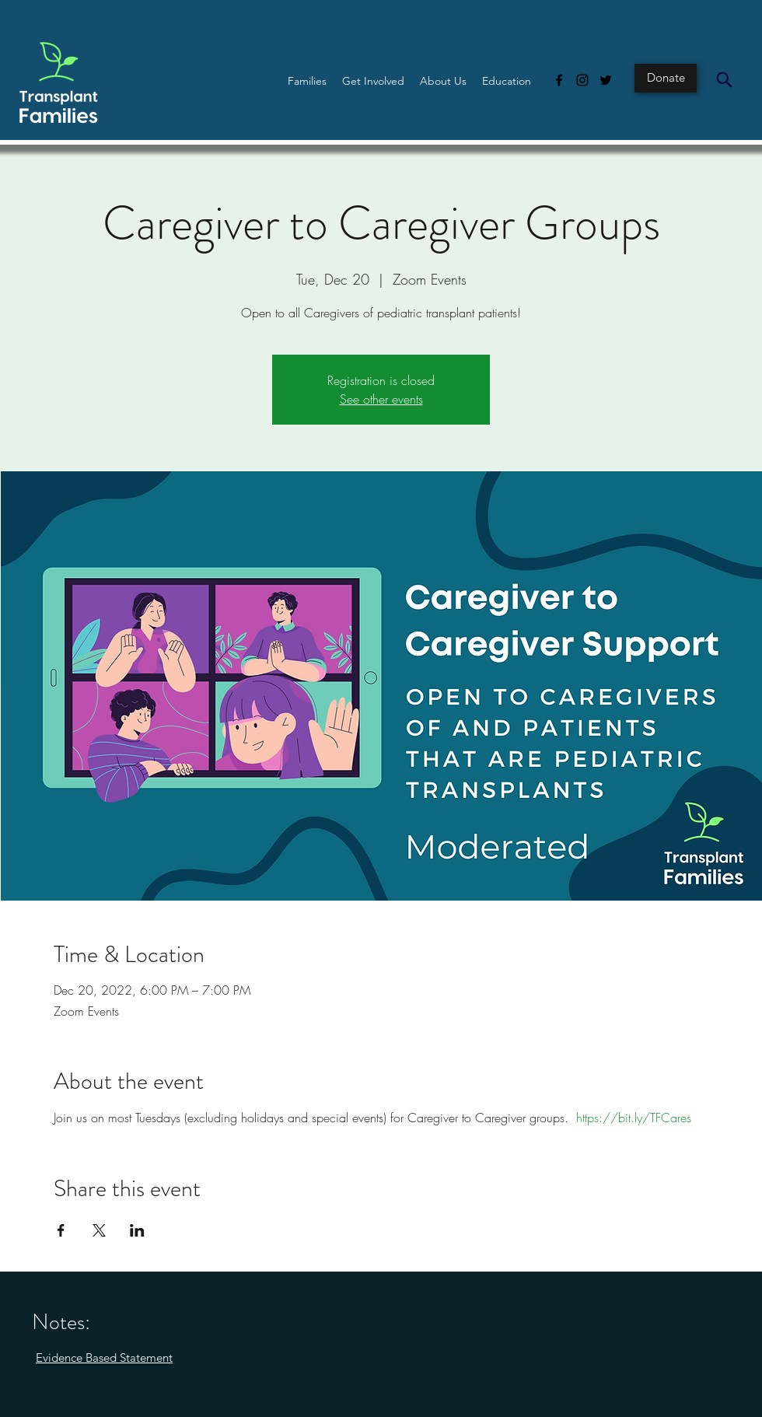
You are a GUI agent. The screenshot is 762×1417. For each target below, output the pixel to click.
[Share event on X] (99, 1230)
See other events (381, 399)
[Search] (724, 79)
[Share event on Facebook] (61, 1230)
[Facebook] (559, 80)
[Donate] (665, 78)
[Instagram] (582, 80)
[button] (307, 81)
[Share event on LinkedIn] (137, 1230)
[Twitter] (605, 80)
